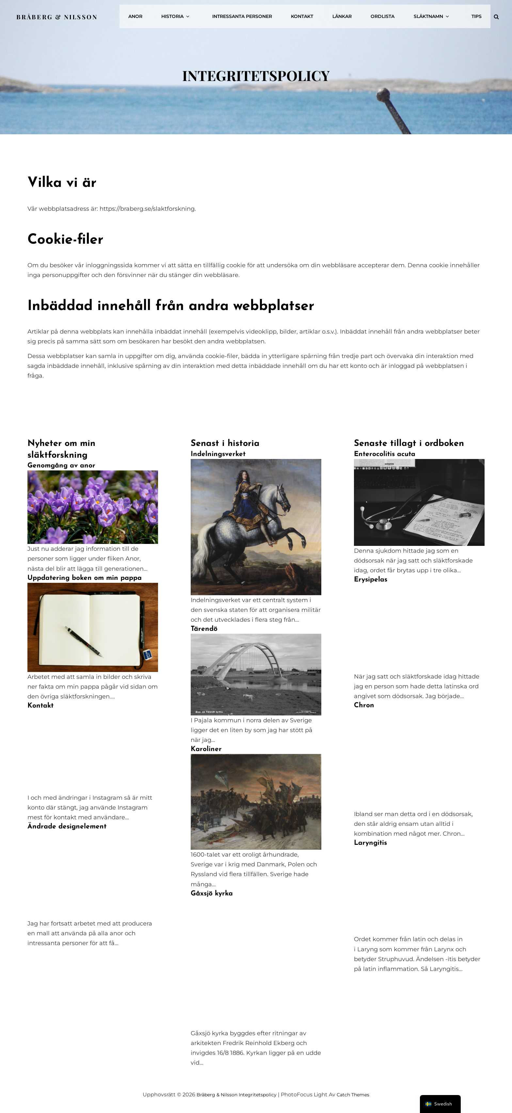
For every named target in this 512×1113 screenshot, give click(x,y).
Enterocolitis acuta (384, 454)
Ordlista (398, 14)
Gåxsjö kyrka (212, 893)
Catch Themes (358, 1094)
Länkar (361, 14)
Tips (479, 14)
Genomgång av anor (61, 465)
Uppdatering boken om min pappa (84, 578)
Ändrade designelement (66, 826)
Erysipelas (370, 579)
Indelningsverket (218, 454)
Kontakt (326, 14)
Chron (364, 705)
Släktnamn (442, 14)
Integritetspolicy (258, 1094)
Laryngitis (370, 843)
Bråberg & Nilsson (60, 13)
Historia (213, 14)
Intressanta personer (270, 14)
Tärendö (204, 629)
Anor (177, 14)
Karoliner (206, 749)
